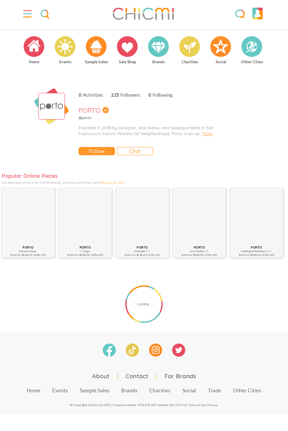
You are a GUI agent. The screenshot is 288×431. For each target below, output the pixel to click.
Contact (137, 380)
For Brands (180, 380)
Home (33, 394)
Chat (135, 154)
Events (60, 394)
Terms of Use (197, 408)
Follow (97, 154)
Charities (160, 394)
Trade (214, 394)
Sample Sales (95, 394)
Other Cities (247, 394)
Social (189, 394)
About (101, 380)
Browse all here (112, 186)
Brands (129, 394)
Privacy (212, 408)
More (207, 137)
